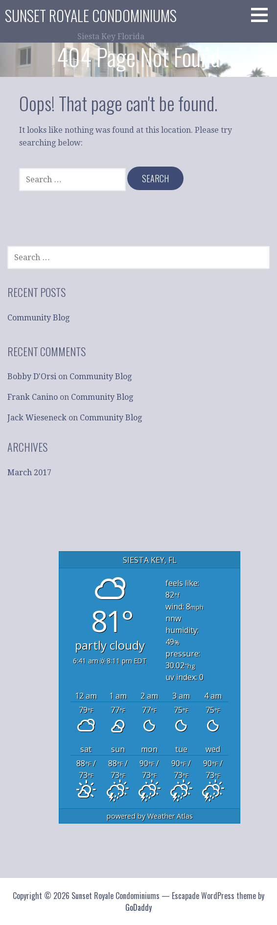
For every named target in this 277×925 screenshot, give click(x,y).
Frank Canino (32, 397)
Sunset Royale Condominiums (91, 15)
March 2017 (29, 472)
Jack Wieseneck (37, 417)
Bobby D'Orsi (31, 376)
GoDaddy (138, 907)
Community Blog (38, 317)
